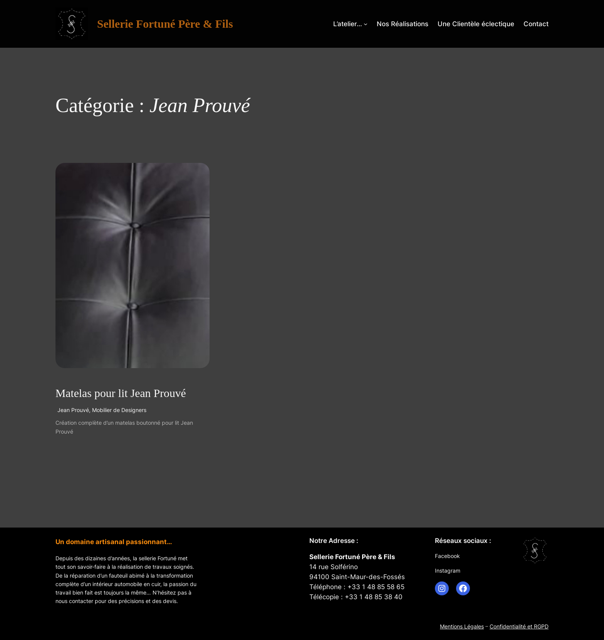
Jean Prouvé (73, 410)
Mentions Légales (462, 626)
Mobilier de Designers (119, 410)
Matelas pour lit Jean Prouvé (120, 393)
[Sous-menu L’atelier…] (365, 24)
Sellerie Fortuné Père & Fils (165, 24)
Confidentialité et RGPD (519, 626)
